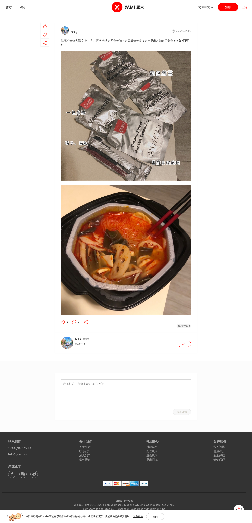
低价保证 (219, 459)
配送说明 (152, 451)
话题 (23, 7)
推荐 (9, 7)
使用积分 (219, 451)
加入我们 (85, 455)
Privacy (129, 500)
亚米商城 (152, 459)
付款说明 (152, 446)
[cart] (239, 510)
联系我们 (85, 451)
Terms (118, 500)
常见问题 (219, 446)
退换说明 (152, 455)
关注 (184, 343)
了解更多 (138, 516)
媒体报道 (85, 459)
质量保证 (219, 455)
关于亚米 (85, 446)
